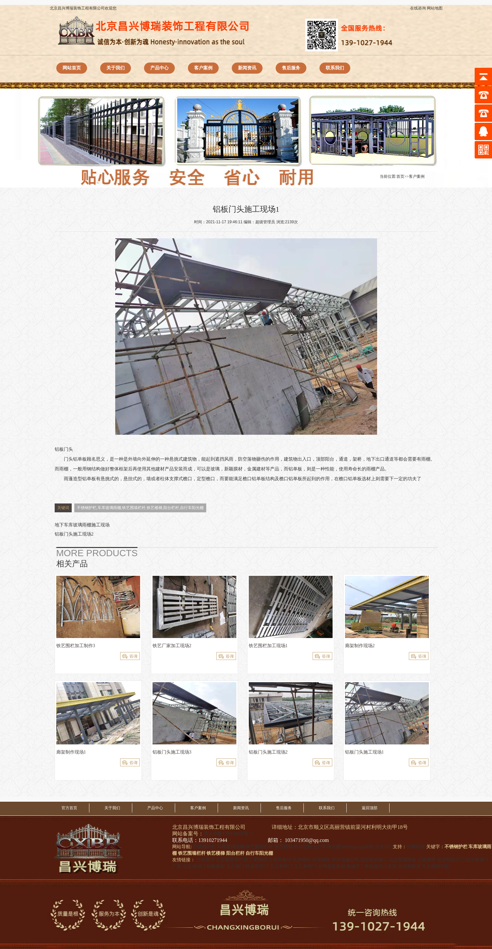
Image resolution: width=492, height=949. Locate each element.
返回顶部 (369, 808)
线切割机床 (409, 866)
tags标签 (365, 846)
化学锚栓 (302, 859)
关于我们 (115, 67)
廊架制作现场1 (71, 752)
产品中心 (159, 67)
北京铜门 (235, 866)
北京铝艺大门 (451, 859)
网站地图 (435, 8)
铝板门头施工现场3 (172, 752)
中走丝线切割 (435, 866)
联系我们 (335, 67)
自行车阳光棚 (327, 846)
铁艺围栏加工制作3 (75, 645)
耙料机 (260, 859)
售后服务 (291, 67)
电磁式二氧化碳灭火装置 (371, 866)
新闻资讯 (247, 67)
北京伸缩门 (194, 866)
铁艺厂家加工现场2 (172, 645)
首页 (400, 176)
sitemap (349, 846)
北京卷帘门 (281, 866)
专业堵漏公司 (345, 859)
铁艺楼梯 (283, 846)
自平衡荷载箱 (331, 866)
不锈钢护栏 (204, 846)
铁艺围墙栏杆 (259, 846)
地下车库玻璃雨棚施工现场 (82, 524)
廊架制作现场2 (360, 645)
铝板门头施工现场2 (74, 534)
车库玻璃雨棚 (231, 846)
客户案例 (203, 67)
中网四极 (416, 846)
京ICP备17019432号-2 (228, 833)
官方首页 (69, 808)
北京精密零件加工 (234, 859)
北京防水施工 (374, 859)
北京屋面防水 (402, 859)
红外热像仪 (279, 859)
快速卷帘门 (257, 866)
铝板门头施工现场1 (364, 752)
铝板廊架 (216, 866)
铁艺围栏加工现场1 (268, 645)
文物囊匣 (426, 859)
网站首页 (72, 67)
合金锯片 (205, 859)
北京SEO (384, 846)
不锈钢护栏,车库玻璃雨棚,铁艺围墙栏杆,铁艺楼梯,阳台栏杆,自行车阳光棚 (140, 507)
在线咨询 (418, 8)
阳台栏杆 (303, 846)
